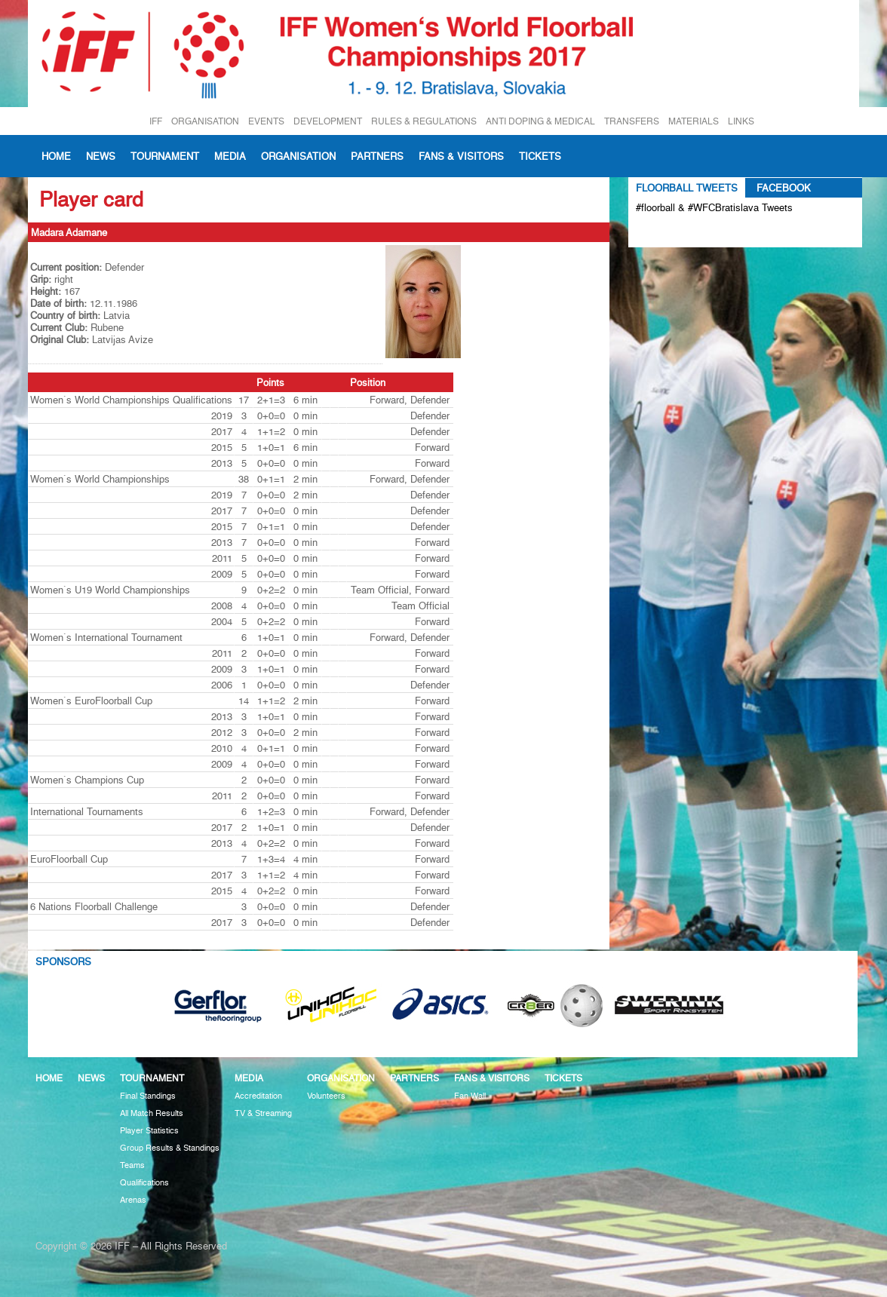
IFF (155, 121)
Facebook (784, 188)
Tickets (540, 156)
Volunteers (326, 1096)
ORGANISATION (205, 121)
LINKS (741, 121)
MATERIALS (693, 121)
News (100, 156)
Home (56, 156)
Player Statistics (149, 1131)
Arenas (133, 1200)
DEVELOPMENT (327, 121)
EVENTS (266, 121)
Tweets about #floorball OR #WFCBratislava (701, 232)
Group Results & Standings (169, 1148)
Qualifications (144, 1183)
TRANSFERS (631, 121)
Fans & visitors (461, 156)
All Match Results (151, 1113)
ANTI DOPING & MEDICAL (540, 121)
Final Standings (148, 1096)
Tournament (164, 156)
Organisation (298, 156)
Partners (377, 156)
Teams (132, 1165)
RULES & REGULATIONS (424, 121)
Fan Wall (470, 1096)
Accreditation (258, 1096)
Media (230, 156)
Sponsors (63, 961)
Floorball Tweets (687, 188)
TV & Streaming (263, 1113)
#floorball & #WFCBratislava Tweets (714, 207)
